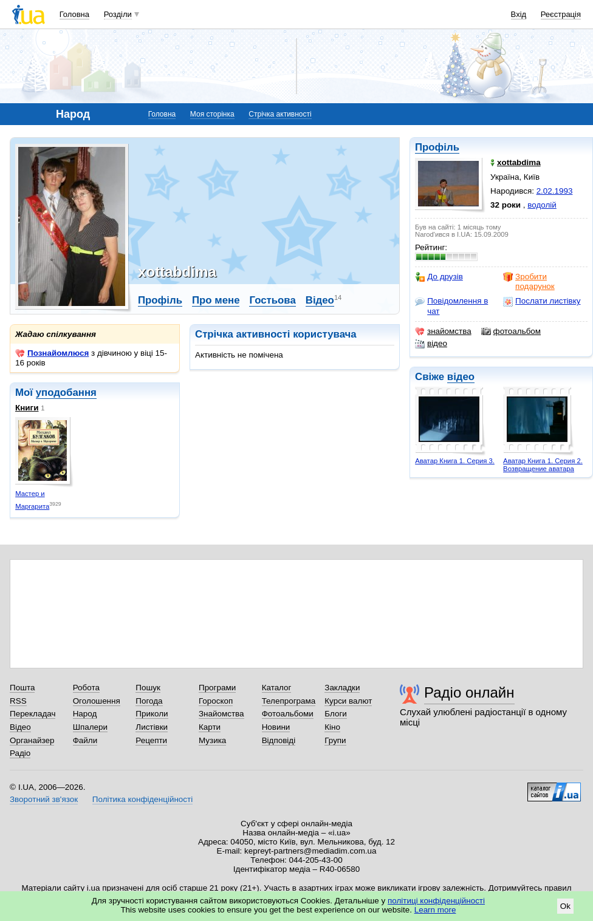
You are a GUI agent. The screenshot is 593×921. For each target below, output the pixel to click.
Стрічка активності (280, 114)
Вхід (519, 14)
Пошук (147, 687)
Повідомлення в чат (451, 305)
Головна (74, 14)
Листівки (151, 727)
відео (431, 343)
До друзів (439, 277)
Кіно (332, 727)
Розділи (118, 14)
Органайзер (32, 740)
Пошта (22, 687)
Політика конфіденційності (142, 799)
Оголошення (96, 700)
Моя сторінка (212, 114)
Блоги (335, 713)
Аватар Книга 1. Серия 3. (455, 460)
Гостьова (272, 300)
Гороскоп (216, 700)
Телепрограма (289, 700)
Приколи (151, 713)
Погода (148, 700)
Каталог (277, 687)
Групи (335, 740)
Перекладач (32, 713)
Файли (85, 740)
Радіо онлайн (469, 692)
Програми (217, 687)
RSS (18, 700)
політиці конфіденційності (436, 900)
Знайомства (221, 713)
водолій (542, 204)
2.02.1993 (554, 190)
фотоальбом (511, 331)
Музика (212, 740)
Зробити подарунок (529, 281)
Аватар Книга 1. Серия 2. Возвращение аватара (543, 464)
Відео (320, 300)
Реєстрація (561, 14)
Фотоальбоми (288, 713)
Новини (276, 727)
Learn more (435, 909)
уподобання (66, 392)
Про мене (216, 300)
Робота (86, 687)
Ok (565, 906)
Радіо (20, 753)
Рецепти (151, 740)
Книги (26, 407)
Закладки (342, 687)
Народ (85, 713)
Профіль (437, 147)
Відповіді (279, 740)
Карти (210, 727)
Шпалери (90, 727)
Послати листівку (541, 301)
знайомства (443, 331)
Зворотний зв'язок (44, 799)
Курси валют (348, 700)
